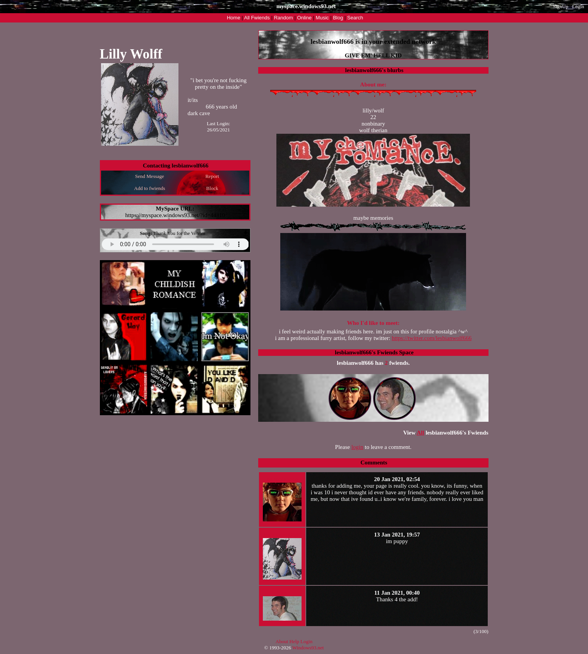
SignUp (560, 6)
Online (304, 18)
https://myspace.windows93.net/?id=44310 (175, 215)
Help (294, 641)
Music (322, 18)
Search (355, 18)
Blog (338, 18)
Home (233, 18)
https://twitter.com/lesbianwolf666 (431, 338)
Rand (283, 18)
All (257, 18)
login (357, 447)
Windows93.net (308, 648)
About (282, 641)
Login (578, 6)
